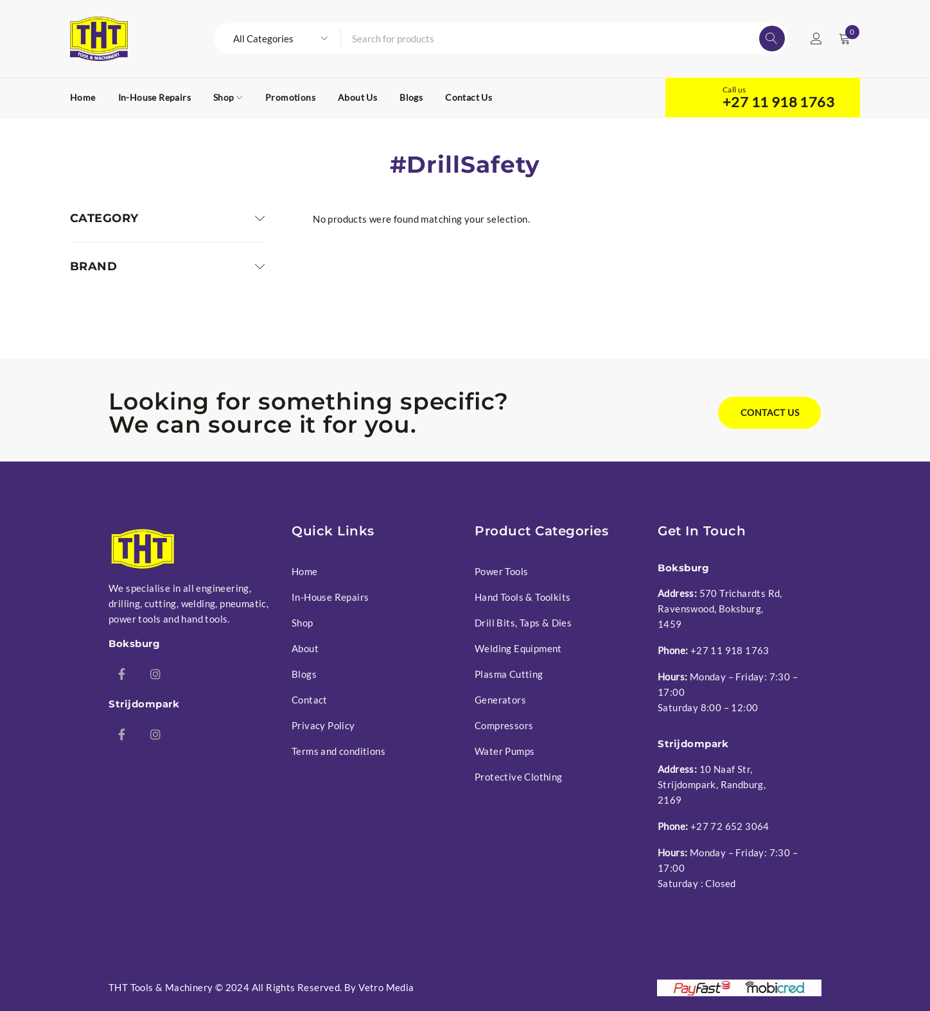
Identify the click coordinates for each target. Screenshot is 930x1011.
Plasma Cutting (509, 674)
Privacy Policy (323, 725)
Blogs (304, 674)
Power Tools (501, 571)
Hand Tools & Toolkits (522, 597)
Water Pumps (504, 751)
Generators (500, 699)
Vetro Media (386, 987)
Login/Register (816, 38)
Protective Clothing (519, 776)
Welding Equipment (518, 648)
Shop (302, 622)
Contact (310, 699)
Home (305, 571)
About (305, 648)
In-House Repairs (330, 597)
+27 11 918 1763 (778, 102)
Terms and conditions (338, 751)
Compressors (504, 725)
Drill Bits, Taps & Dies (523, 622)
